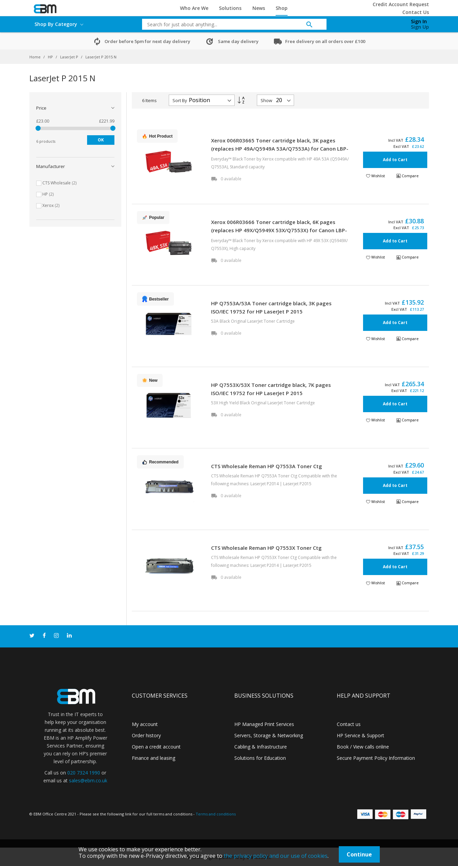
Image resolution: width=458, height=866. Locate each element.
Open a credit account (156, 746)
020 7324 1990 (83, 772)
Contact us (349, 724)
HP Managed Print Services (264, 724)
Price (41, 108)
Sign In (419, 21)
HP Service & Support (360, 735)
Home (35, 56)
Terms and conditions (216, 813)
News (258, 8)
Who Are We (194, 8)
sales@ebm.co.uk (88, 780)
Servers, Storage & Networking (268, 735)
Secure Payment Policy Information (376, 758)
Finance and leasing (153, 758)
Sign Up (420, 27)
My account (145, 724)
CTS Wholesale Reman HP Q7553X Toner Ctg (266, 547)
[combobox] (229, 24)
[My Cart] (384, 22)
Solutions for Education (260, 758)
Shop (282, 8)
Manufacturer (50, 166)
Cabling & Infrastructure (260, 746)
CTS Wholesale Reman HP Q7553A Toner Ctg (266, 466)
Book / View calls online (363, 746)
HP (51, 56)
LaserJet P (69, 56)
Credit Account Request (401, 4)
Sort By (179, 100)
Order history (146, 735)
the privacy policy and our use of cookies (276, 856)
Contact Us (415, 12)
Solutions (230, 8)
